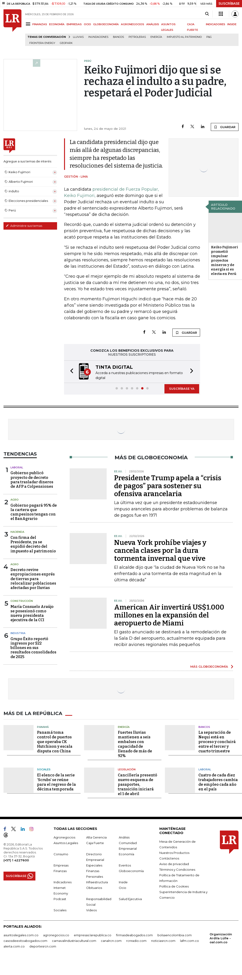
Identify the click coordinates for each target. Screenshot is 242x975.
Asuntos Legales (66, 843)
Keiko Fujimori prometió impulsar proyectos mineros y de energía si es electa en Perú (224, 260)
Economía (126, 854)
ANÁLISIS (152, 24)
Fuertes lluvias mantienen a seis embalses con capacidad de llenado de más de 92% (135, 744)
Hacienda (17, 531)
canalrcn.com (111, 941)
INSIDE (231, 24)
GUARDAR (224, 127)
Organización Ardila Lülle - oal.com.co (221, 938)
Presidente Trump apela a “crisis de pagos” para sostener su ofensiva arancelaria (167, 486)
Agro (14, 499)
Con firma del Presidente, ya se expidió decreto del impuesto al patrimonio (33, 544)
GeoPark (66, 43)
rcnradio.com (136, 941)
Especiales (94, 865)
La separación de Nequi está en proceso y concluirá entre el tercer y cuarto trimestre (217, 741)
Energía (156, 37)
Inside (123, 882)
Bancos (118, 37)
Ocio (122, 888)
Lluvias (78, 37)
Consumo (61, 854)
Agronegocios (64, 837)
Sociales (44, 769)
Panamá (43, 727)
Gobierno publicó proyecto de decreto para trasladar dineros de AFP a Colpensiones (31, 480)
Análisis (124, 837)
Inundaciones (98, 37)
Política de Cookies (174, 886)
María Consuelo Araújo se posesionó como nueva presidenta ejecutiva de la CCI (32, 613)
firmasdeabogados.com (134, 935)
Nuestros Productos (174, 853)
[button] (70, 372)
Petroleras (137, 37)
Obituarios (94, 888)
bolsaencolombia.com (174, 935)
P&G (209, 37)
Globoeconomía (131, 871)
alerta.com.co (14, 946)
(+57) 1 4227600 (16, 860)
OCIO (87, 24)
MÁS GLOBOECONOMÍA (209, 666)
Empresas (61, 865)
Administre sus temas (24, 226)
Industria (17, 633)
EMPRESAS (74, 24)
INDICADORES (215, 24)
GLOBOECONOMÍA (106, 24)
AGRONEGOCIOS (132, 24)
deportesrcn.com (42, 946)
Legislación (127, 769)
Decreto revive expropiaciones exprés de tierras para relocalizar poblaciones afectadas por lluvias (33, 579)
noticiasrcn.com (163, 941)
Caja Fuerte (95, 843)
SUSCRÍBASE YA (181, 388)
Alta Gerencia (96, 837)
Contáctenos (169, 858)
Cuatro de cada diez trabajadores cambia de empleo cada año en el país (218, 782)
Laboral (16, 467)
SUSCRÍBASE (229, 3)
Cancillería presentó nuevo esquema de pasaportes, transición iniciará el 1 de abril (137, 784)
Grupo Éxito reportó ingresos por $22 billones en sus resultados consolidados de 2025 (33, 648)
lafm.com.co (189, 941)
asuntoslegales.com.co (20, 935)
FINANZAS (39, 24)
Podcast (60, 899)
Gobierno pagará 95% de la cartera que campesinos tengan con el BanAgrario (33, 512)
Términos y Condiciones (177, 869)
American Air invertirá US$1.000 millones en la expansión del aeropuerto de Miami (169, 615)
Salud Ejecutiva (130, 899)
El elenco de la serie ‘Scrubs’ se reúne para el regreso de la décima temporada (56, 782)
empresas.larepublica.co (92, 935)
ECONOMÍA (57, 24)
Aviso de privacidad (174, 864)
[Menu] (28, 24)
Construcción (21, 601)
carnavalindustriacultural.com (74, 941)
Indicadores (63, 882)
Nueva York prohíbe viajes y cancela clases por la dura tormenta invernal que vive (160, 550)
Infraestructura (97, 882)
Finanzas (60, 871)
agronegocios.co (56, 935)
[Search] (207, 14)
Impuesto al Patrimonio (184, 37)
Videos (91, 910)
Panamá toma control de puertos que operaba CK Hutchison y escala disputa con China (54, 741)
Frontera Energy (42, 43)
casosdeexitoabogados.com (25, 941)
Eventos (125, 865)
